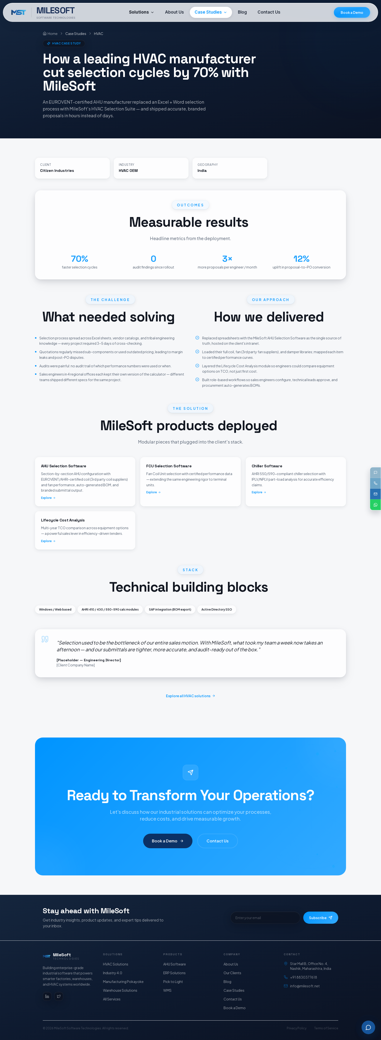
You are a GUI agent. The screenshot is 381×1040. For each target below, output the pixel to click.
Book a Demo (352, 12)
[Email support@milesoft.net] (375, 494)
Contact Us (217, 844)
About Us (231, 964)
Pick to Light (173, 981)
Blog (227, 981)
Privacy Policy (296, 1028)
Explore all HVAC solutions (190, 696)
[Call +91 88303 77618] (375, 483)
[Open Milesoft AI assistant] (368, 1027)
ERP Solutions (174, 973)
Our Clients (232, 973)
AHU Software (174, 964)
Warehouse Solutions (120, 990)
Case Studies (234, 990)
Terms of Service (326, 1028)
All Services (112, 999)
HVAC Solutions (115, 964)
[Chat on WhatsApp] (375, 504)
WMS (167, 990)
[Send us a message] (375, 472)
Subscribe (320, 917)
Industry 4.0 (112, 973)
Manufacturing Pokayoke (123, 981)
